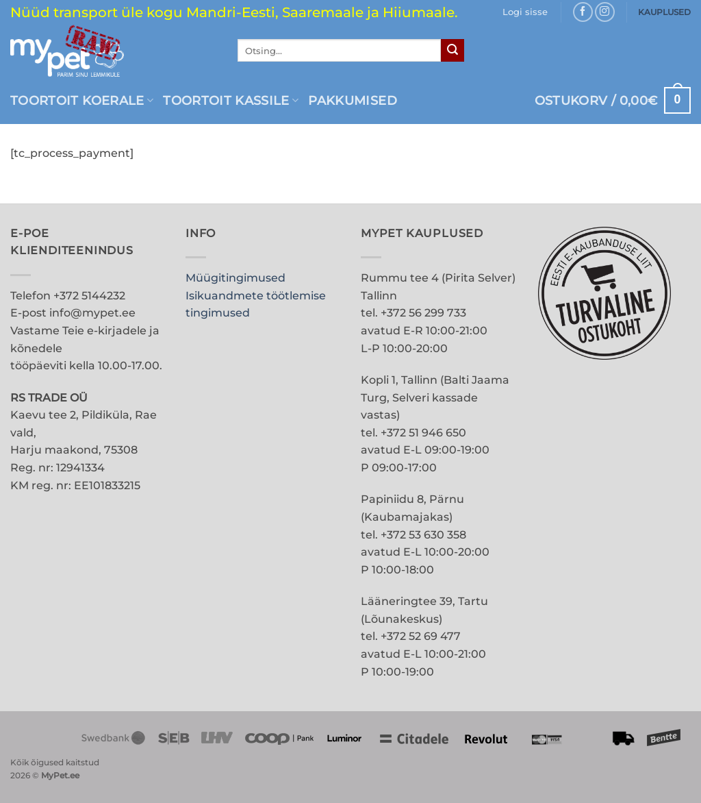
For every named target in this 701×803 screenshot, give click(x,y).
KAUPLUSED (664, 12)
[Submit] (452, 50)
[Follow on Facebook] (583, 12)
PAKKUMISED (352, 100)
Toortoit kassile (230, 100)
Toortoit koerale (81, 100)
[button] (525, 12)
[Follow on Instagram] (605, 12)
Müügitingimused (235, 277)
